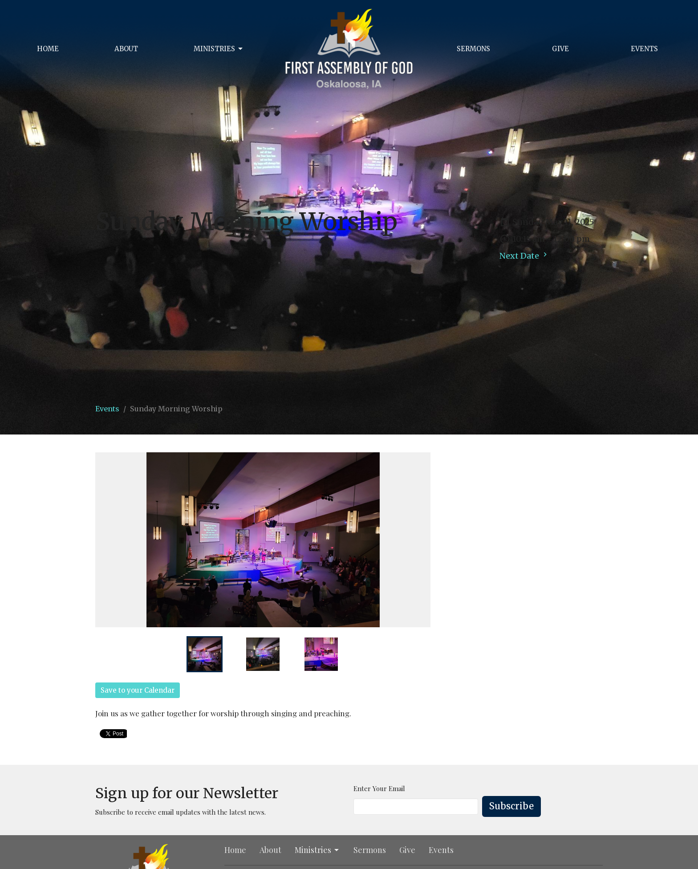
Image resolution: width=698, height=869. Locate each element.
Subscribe (511, 806)
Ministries (219, 49)
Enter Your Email (379, 788)
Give (560, 49)
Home (48, 49)
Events (644, 49)
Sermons (473, 49)
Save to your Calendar (137, 690)
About (126, 49)
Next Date (524, 255)
